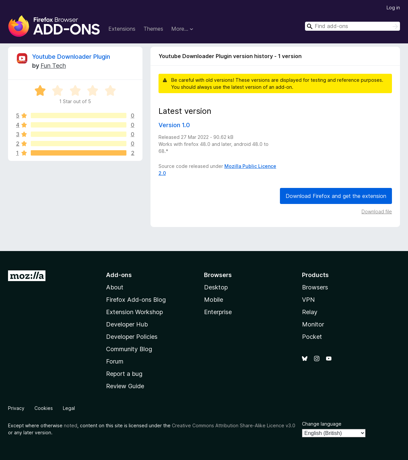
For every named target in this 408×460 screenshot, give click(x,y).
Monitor (313, 324)
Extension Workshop (134, 311)
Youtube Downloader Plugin (71, 56)
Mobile (213, 299)
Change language (321, 424)
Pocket (312, 336)
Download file (377, 211)
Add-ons (119, 274)
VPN (308, 299)
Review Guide (125, 386)
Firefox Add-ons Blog (136, 299)
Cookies (43, 408)
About (114, 287)
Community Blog (129, 349)
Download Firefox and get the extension (336, 196)
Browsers (315, 287)
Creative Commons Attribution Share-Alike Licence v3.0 (233, 425)
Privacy (16, 408)
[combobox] (352, 26)
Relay (309, 311)
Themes (153, 28)
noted (70, 425)
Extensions (121, 28)
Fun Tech (53, 65)
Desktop (216, 287)
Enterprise (218, 311)
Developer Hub (127, 324)
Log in (393, 7)
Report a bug (124, 373)
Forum (114, 361)
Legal (69, 408)
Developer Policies (132, 336)
